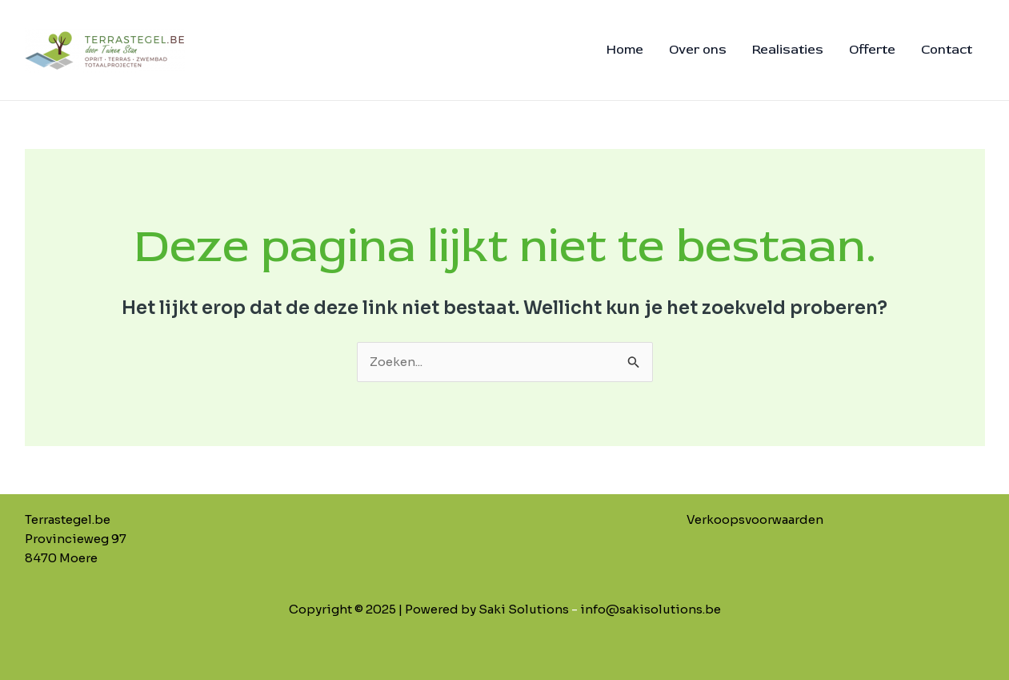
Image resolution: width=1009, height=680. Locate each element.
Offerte (872, 50)
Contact (946, 50)
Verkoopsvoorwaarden (755, 519)
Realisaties (787, 50)
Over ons (698, 50)
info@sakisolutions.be (650, 609)
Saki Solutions (523, 609)
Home (625, 50)
